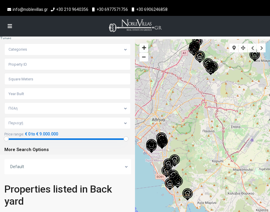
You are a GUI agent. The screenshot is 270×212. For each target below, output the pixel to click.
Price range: (14, 134)
